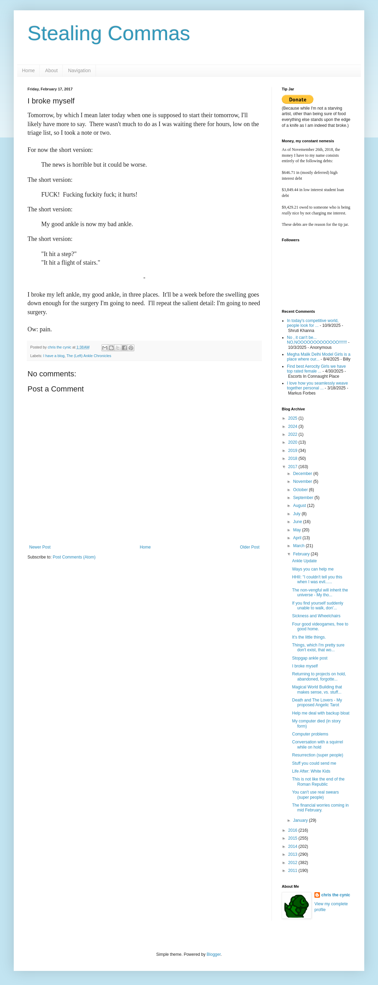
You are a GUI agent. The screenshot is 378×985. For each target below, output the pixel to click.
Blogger (214, 954)
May (297, 530)
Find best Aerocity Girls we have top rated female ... (316, 369)
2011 (293, 870)
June (298, 521)
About (51, 70)
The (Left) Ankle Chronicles (88, 356)
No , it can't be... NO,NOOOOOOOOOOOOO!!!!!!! (317, 340)
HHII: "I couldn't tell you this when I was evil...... (317, 579)
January (301, 820)
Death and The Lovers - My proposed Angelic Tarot (317, 702)
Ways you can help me (313, 569)
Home (28, 70)
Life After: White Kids (311, 771)
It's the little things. (309, 637)
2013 (293, 854)
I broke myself (305, 666)
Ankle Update (304, 560)
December (303, 473)
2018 (293, 458)
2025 (293, 418)
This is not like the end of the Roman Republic (318, 781)
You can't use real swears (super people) (315, 794)
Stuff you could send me (314, 763)
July (297, 513)
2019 (293, 450)
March (299, 545)
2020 (293, 442)
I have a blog (54, 356)
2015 (293, 838)
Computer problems (310, 734)
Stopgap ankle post (309, 658)
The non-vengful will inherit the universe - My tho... (320, 592)
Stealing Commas (108, 33)
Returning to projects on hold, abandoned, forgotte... (319, 676)
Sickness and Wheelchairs (316, 615)
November (303, 481)
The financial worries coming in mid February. (320, 807)
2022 (293, 434)
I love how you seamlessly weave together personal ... (317, 385)
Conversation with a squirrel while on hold (317, 744)
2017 (293, 466)
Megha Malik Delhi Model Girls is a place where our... (319, 357)
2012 (293, 862)
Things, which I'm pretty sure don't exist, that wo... (318, 647)
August (300, 505)
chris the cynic (335, 895)
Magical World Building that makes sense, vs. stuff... (317, 689)
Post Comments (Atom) (74, 557)
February (302, 554)
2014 (293, 846)
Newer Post (40, 547)
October (301, 489)
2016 (293, 830)
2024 (293, 426)
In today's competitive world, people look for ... (312, 323)
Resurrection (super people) (317, 755)
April (297, 537)
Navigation (79, 70)
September (303, 497)
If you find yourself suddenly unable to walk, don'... (317, 605)
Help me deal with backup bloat (320, 713)
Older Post (249, 547)
